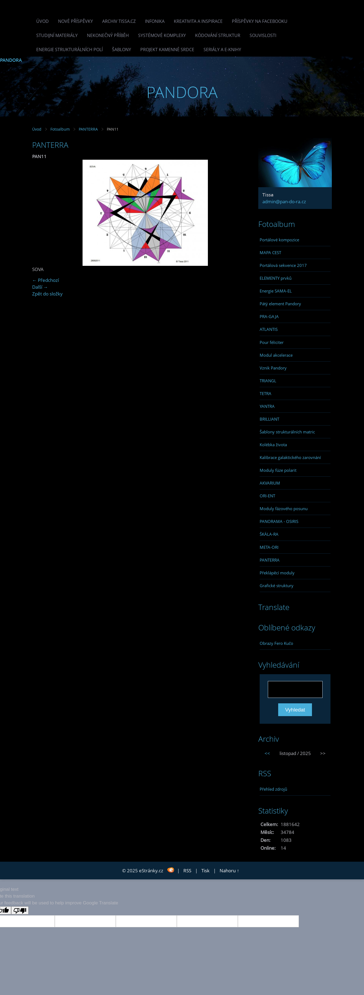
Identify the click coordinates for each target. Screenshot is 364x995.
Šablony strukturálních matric (287, 432)
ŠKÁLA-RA (269, 534)
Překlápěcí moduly (277, 572)
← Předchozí (45, 280)
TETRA (265, 393)
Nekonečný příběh (108, 35)
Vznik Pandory (273, 368)
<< (267, 753)
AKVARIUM (270, 483)
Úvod (42, 21)
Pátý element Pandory (280, 303)
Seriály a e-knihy (222, 50)
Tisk (205, 870)
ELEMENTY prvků (276, 278)
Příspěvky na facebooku (259, 21)
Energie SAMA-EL (276, 291)
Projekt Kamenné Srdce (167, 50)
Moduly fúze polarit (278, 470)
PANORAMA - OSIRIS (279, 521)
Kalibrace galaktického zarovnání (290, 457)
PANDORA (11, 60)
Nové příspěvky (75, 21)
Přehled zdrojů (273, 789)
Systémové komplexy (162, 35)
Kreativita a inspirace (198, 21)
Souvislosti (263, 35)
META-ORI (269, 547)
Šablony (121, 50)
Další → (40, 287)
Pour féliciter (272, 342)
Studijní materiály (57, 35)
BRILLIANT (269, 419)
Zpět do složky (47, 294)
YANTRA (267, 406)
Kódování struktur (217, 35)
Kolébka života (273, 444)
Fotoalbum (60, 129)
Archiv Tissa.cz (119, 21)
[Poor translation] (20, 910)
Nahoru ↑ (229, 870)
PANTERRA (88, 129)
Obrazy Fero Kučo (276, 643)
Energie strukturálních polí (69, 50)
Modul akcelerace (276, 355)
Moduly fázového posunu (284, 508)
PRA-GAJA (269, 316)
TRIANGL (268, 380)
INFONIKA (155, 21)
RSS (187, 870)
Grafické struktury (276, 585)
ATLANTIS (269, 329)
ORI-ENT (267, 495)
